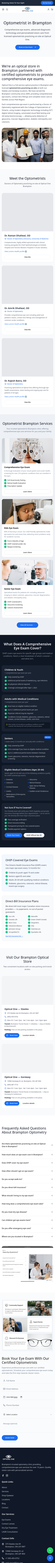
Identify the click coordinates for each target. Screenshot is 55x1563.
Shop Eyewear (8, 1495)
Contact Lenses (8, 1523)
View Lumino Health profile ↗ (15, 251)
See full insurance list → (14, 936)
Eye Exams (6, 1519)
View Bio (27, 257)
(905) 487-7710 (12, 1085)
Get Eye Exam (47, 3)
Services (5, 1491)
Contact (5, 1507)
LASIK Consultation (10, 1532)
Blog (4, 1503)
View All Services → (27, 625)
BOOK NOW (9, 1438)
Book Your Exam (13, 835)
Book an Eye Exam (27, 47)
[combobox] (27, 1415)
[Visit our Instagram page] (7, 1475)
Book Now (12, 1035)
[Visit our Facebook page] (3, 1475)
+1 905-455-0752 (12, 1558)
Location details (28, 1035)
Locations (6, 1499)
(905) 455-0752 (12, 1017)
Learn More (27, 492)
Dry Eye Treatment (9, 1528)
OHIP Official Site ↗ (34, 835)
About (4, 1487)
